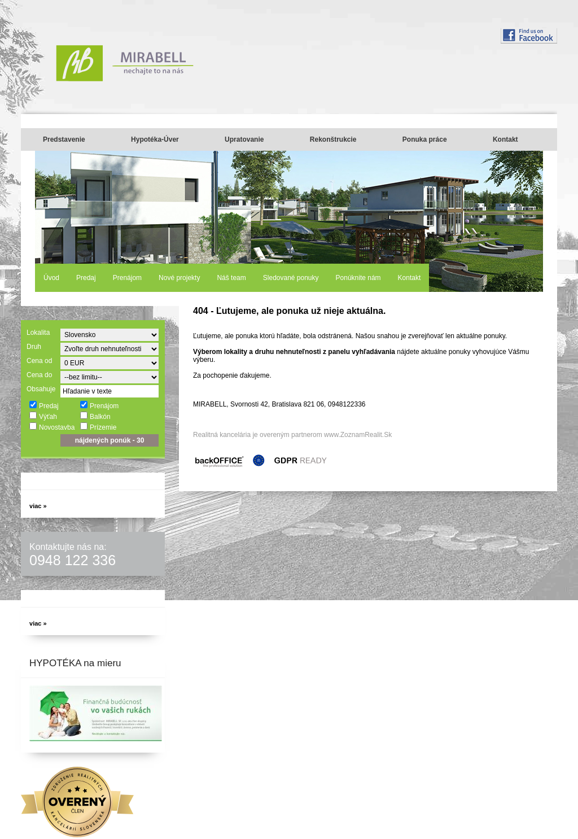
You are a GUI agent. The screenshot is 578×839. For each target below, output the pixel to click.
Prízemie (98, 426)
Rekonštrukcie (333, 139)
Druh (34, 347)
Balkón (95, 416)
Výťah (43, 416)
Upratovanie (244, 139)
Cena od (39, 361)
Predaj (86, 278)
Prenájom (127, 278)
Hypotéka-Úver (155, 139)
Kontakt (505, 139)
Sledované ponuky (291, 278)
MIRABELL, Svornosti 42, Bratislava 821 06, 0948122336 (279, 404)
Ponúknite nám (358, 278)
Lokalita (38, 333)
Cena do (39, 375)
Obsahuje (41, 389)
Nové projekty (179, 278)
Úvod (51, 278)
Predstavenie (64, 139)
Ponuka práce (424, 139)
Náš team (231, 278)
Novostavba (52, 426)
